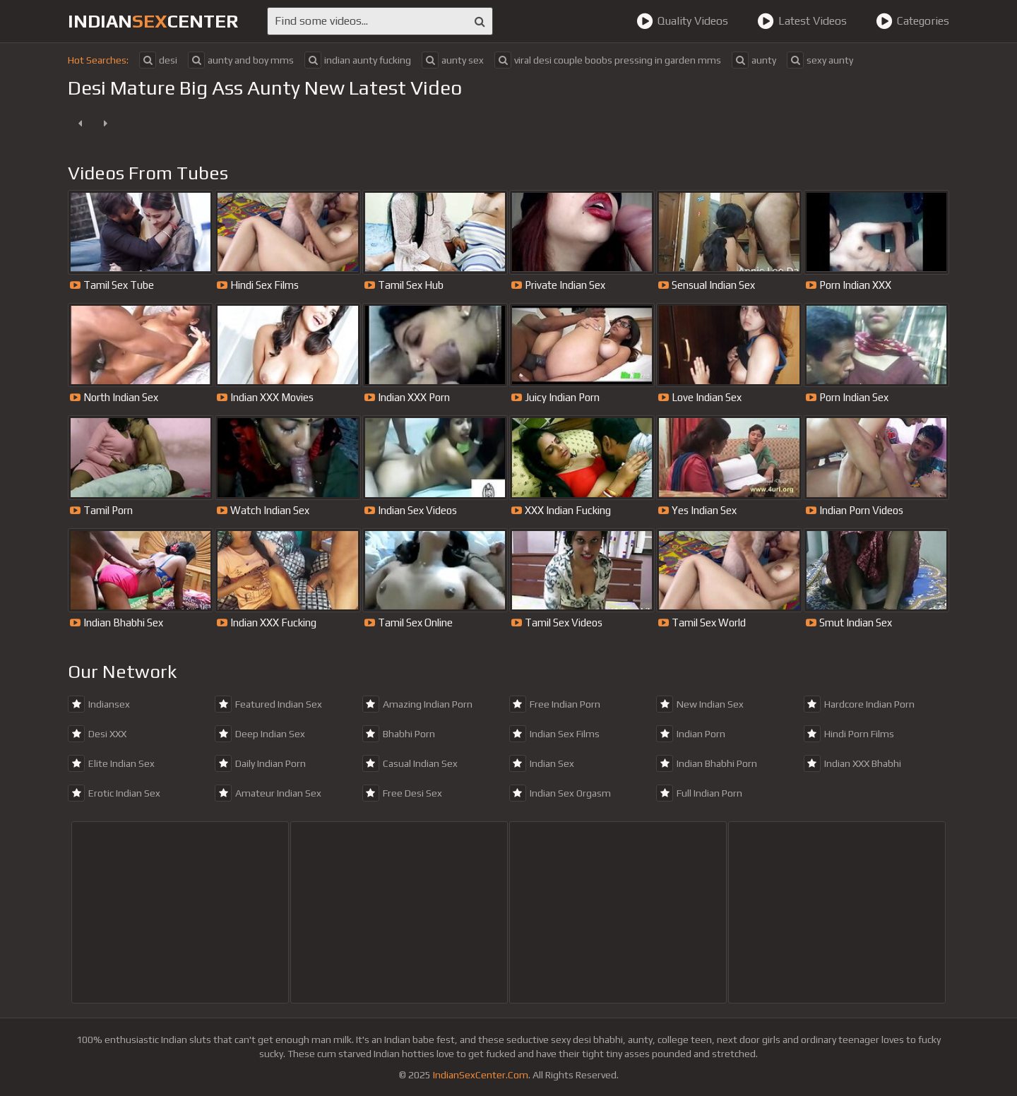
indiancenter (153, 21)
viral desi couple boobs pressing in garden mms (607, 60)
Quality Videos (682, 21)
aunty (754, 60)
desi (158, 60)
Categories (912, 21)
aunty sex (453, 60)
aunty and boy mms (241, 60)
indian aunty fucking (357, 60)
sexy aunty (820, 60)
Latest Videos (802, 21)
